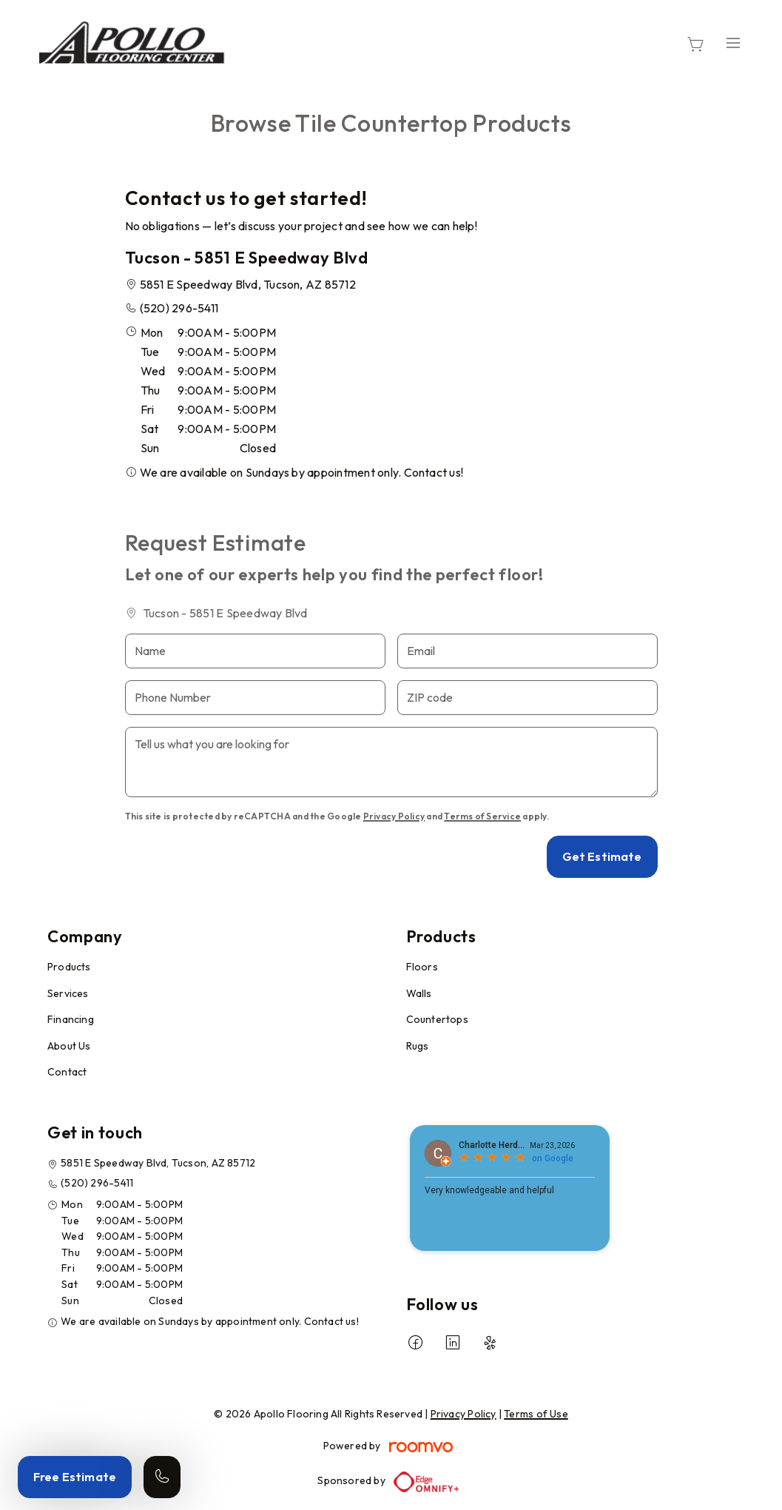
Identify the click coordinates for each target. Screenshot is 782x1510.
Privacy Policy (394, 816)
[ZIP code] (527, 697)
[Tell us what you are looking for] (391, 762)
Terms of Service (482, 816)
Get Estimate (602, 856)
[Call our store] (162, 1477)
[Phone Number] (255, 697)
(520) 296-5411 (179, 308)
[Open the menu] (733, 43)
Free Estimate (74, 1476)
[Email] (527, 651)
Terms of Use (536, 1413)
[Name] (255, 651)
